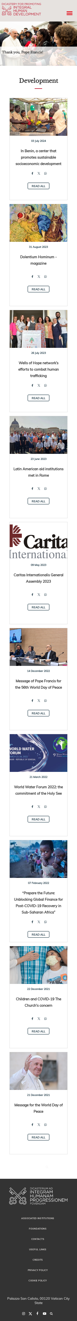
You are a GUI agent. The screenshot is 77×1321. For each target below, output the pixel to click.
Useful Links (37, 1249)
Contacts (37, 1238)
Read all (38, 186)
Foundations (38, 1228)
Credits (38, 1259)
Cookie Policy (38, 1280)
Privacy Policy (38, 1270)
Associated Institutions (37, 1218)
